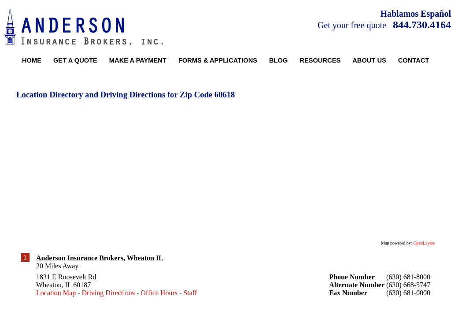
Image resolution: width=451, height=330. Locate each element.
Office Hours (158, 293)
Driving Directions (108, 293)
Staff (190, 293)
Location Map (56, 293)
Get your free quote (352, 25)
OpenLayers (424, 243)
